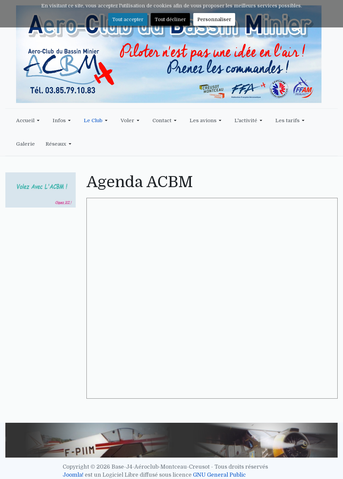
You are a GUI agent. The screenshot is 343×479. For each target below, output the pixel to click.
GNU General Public (219, 475)
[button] (29, 120)
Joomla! (73, 475)
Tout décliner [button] (170, 19)
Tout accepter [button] (127, 19)
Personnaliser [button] (214, 19)
